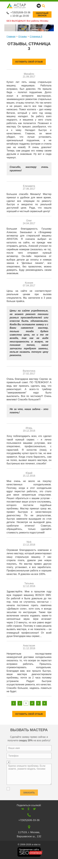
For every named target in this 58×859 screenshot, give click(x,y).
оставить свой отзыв (29, 61)
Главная (11, 36)
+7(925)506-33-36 (20, 12)
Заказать (29, 791)
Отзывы (22, 36)
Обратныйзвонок (42, 14)
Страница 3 (36, 36)
